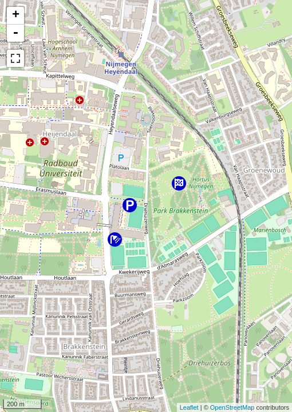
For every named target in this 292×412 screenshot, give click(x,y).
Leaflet (189, 407)
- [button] (15, 33)
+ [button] (15, 15)
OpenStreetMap (232, 407)
